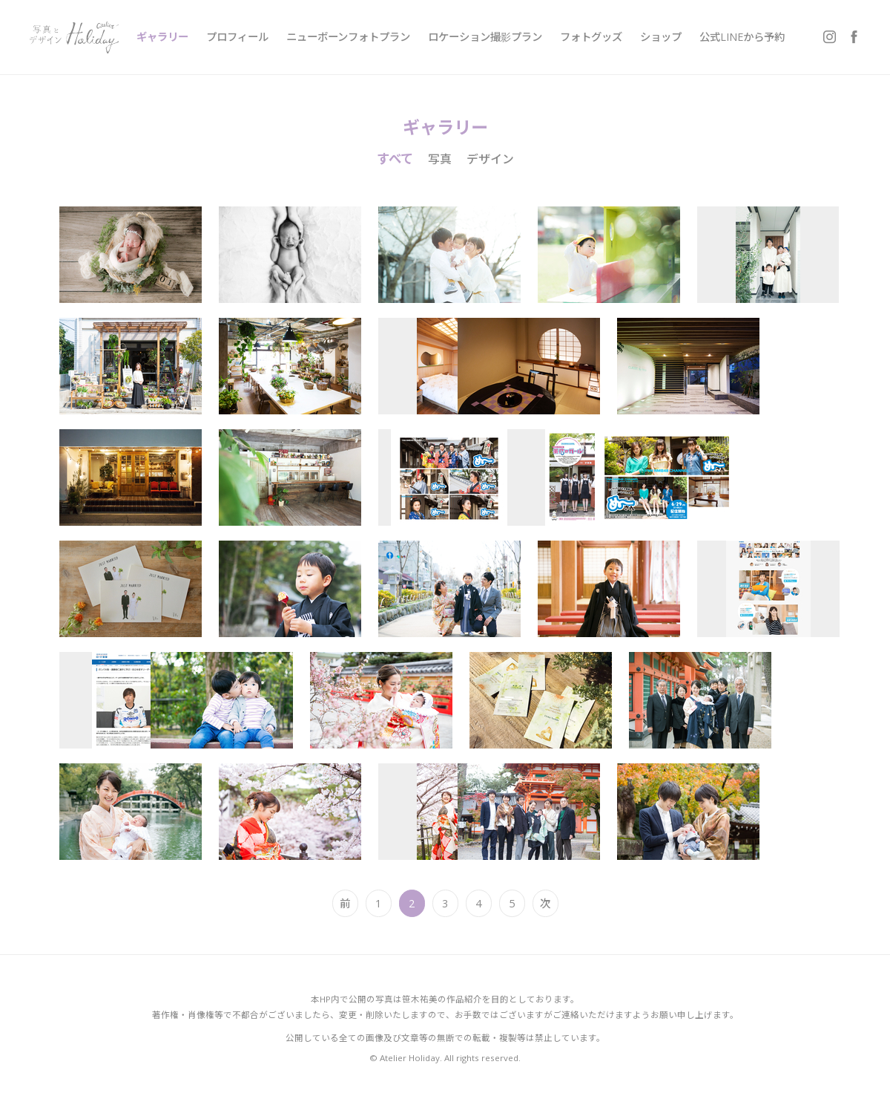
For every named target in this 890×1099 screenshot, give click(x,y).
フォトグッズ (591, 37)
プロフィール (237, 37)
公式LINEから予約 (742, 37)
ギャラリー (162, 37)
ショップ (661, 37)
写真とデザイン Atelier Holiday (74, 37)
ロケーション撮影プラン (485, 37)
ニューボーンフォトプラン (348, 37)
